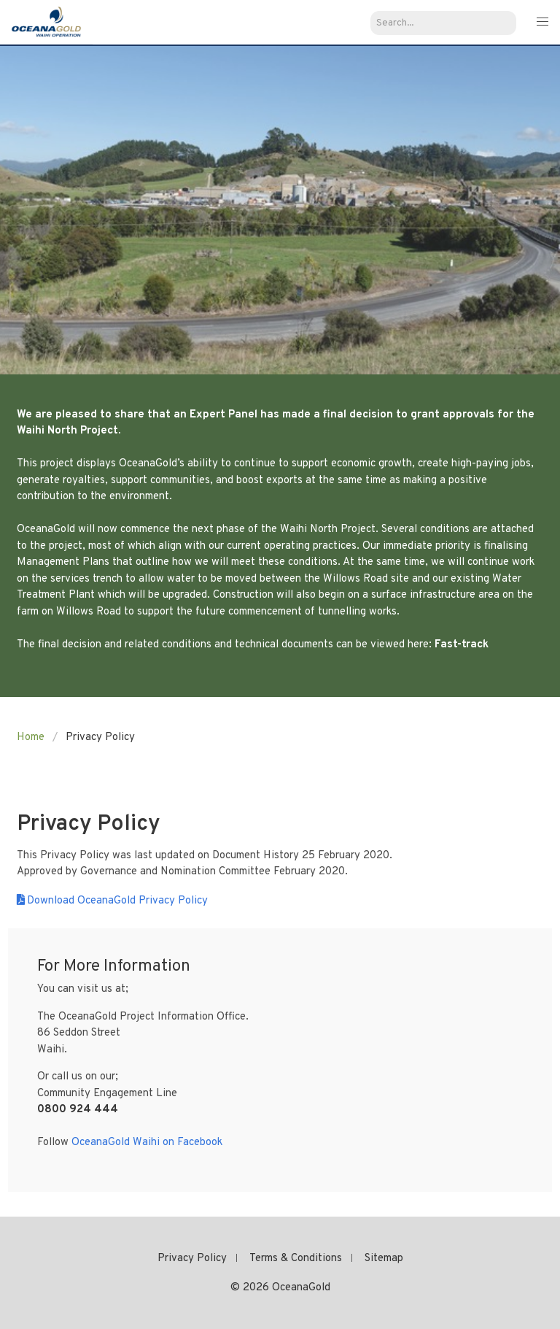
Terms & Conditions (295, 1259)
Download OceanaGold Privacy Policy (117, 901)
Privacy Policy (192, 1259)
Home (30, 737)
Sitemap (384, 1259)
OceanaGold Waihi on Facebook (146, 1142)
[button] (542, 22)
